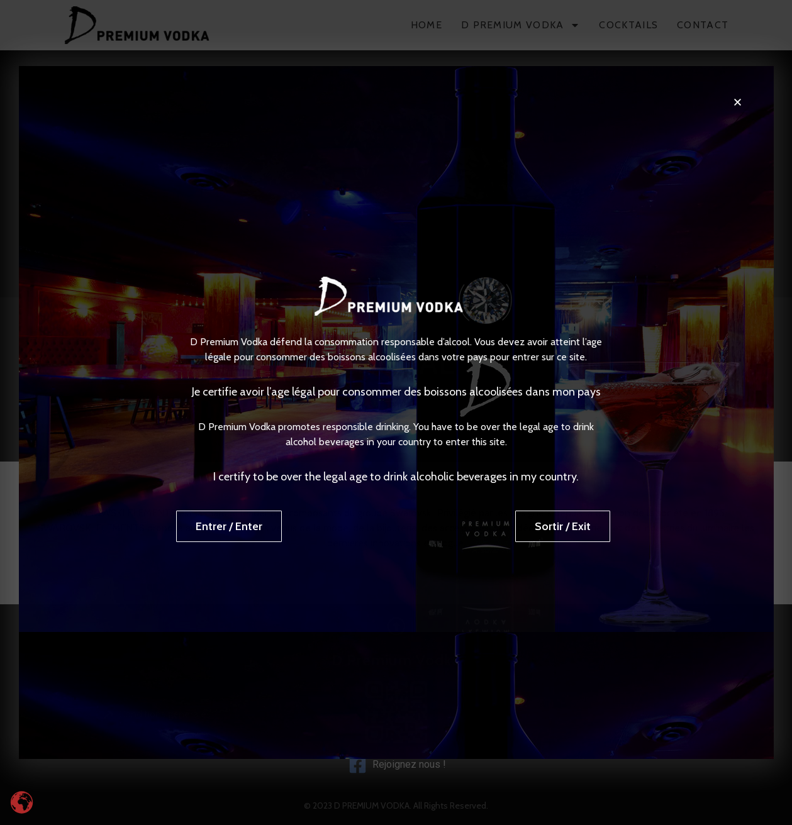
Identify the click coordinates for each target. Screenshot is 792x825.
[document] (396, 412)
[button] (737, 102)
